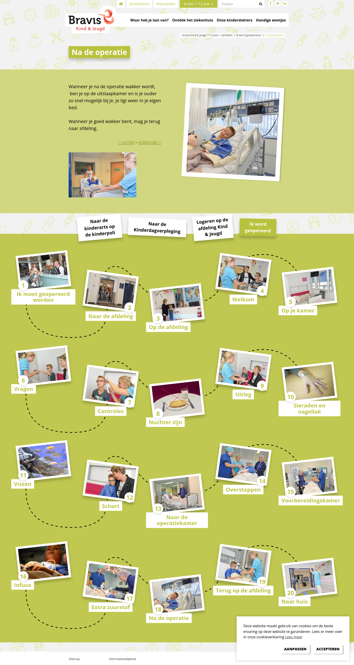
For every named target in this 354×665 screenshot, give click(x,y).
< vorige (126, 142)
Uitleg (243, 394)
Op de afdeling (168, 327)
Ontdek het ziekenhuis (192, 20)
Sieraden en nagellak (309, 408)
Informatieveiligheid (122, 659)
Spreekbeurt (139, 3)
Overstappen (243, 489)
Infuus (22, 585)
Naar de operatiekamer (177, 520)
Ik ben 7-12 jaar (198, 3)
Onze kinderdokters (234, 20)
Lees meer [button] (294, 636)
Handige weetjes (271, 20)
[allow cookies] (328, 649)
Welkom (243, 299)
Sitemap (74, 659)
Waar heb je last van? (149, 20)
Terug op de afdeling (243, 590)
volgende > (149, 142)
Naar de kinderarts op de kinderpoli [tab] (99, 227)
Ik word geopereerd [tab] (258, 227)
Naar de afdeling (110, 316)
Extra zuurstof (110, 607)
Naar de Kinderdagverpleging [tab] (157, 228)
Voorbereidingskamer (310, 500)
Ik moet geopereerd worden (43, 296)
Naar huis (294, 601)
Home (121, 4)
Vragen (23, 389)
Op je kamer (297, 310)
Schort (111, 506)
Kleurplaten (165, 3)
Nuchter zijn (165, 422)
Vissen (22, 484)
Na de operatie (169, 618)
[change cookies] (295, 649)
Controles (111, 411)
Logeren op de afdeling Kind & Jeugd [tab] (212, 226)
